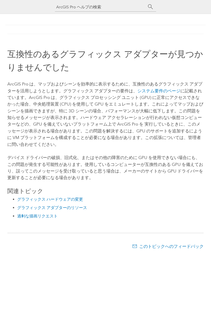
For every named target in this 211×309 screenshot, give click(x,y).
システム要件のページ (158, 90)
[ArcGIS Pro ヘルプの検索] (100, 7)
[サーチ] (150, 6)
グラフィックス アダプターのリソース (52, 207)
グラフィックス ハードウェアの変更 (50, 199)
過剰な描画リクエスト (37, 216)
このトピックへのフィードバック (171, 246)
